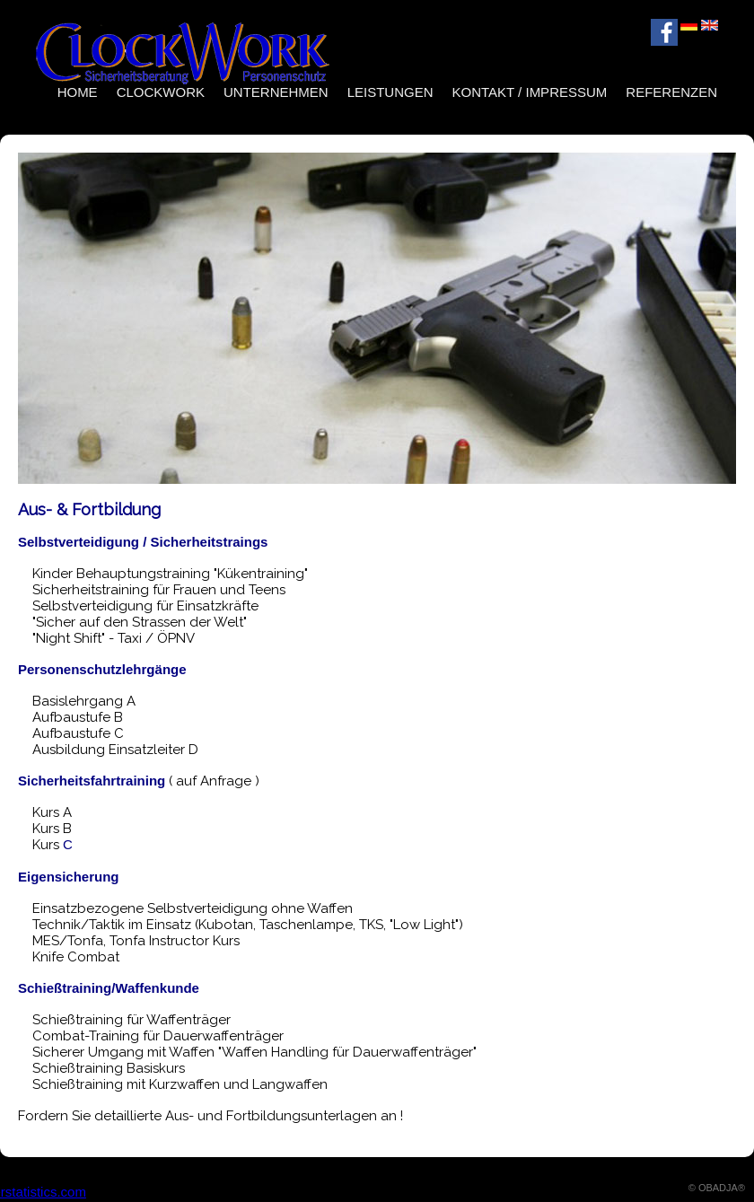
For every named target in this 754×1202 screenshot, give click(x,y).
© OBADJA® (716, 1187)
